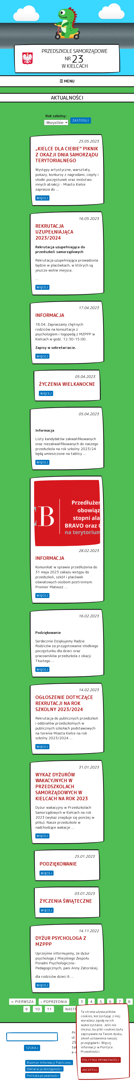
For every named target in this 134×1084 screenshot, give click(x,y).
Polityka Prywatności (100, 1060)
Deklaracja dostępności (44, 1069)
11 (50, 1009)
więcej (42, 198)
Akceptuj (89, 1070)
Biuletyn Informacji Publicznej (49, 1062)
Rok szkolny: (56, 115)
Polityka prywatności (43, 1075)
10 (38, 1009)
